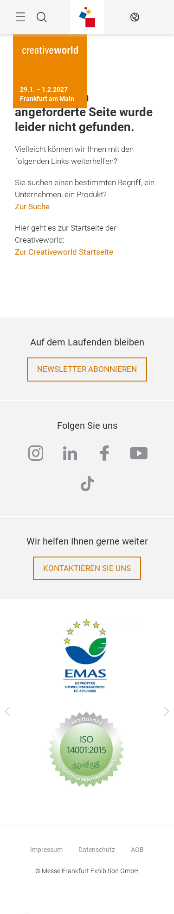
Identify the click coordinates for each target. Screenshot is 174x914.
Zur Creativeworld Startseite (64, 252)
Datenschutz (96, 849)
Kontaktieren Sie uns (87, 568)
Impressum (46, 849)
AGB (137, 849)
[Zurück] (7, 711)
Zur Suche (32, 206)
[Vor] (166, 711)
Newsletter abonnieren (87, 369)
